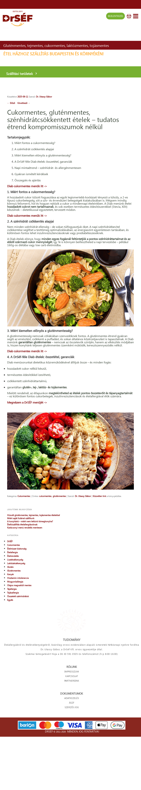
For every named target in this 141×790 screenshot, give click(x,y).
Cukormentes (23, 552)
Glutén (10, 623)
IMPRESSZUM (71, 727)
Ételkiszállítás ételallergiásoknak (22, 580)
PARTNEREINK (71, 736)
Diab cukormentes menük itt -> (27, 206)
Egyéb (10, 656)
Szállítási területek (17, 69)
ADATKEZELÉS (71, 753)
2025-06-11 (22, 96)
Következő (23, 103)
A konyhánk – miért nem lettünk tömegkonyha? (30, 577)
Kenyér (10, 630)
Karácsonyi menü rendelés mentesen (24, 583)
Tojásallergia (13, 648)
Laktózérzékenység (16, 619)
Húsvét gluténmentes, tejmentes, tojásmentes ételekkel (33, 571)
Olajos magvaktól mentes (19, 641)
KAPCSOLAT (71, 731)
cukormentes (45, 552)
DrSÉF (10, 597)
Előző (11, 103)
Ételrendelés (13, 612)
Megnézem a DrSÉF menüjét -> (27, 454)
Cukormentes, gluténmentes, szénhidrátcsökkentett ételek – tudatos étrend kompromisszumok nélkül (63, 119)
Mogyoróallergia (15, 638)
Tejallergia (12, 645)
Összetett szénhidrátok (18, 652)
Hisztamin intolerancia (18, 634)
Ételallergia (12, 608)
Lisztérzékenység (15, 616)
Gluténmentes (14, 627)
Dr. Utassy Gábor (44, 96)
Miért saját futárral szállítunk (20, 574)
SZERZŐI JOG (72, 762)
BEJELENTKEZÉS (113, 17)
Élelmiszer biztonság (16, 605)
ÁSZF (71, 758)
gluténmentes (59, 552)
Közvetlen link (99, 552)
